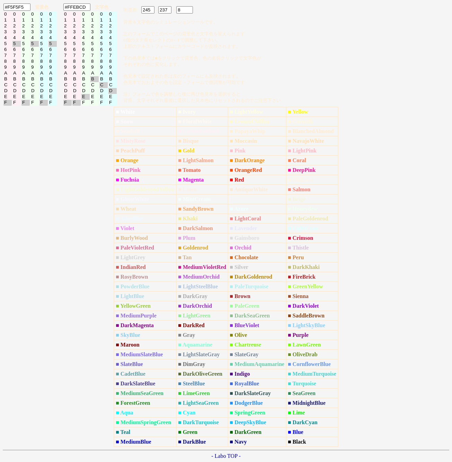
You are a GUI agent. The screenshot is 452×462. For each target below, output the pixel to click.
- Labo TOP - (226, 456)
